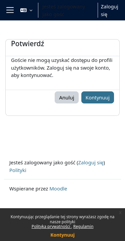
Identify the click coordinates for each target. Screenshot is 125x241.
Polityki (17, 170)
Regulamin (83, 226)
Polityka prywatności (51, 226)
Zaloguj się (109, 10)
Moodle (58, 188)
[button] (26, 10)
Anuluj (66, 97)
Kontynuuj (62, 235)
